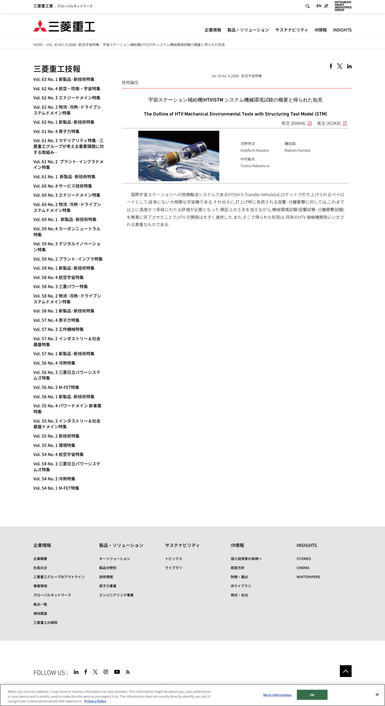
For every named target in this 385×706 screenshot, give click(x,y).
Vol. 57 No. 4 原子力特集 (56, 320)
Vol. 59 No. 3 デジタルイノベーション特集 (66, 246)
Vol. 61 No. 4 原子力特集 (56, 131)
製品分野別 (107, 567)
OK (312, 694)
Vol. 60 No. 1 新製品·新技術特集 (64, 219)
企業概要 (40, 558)
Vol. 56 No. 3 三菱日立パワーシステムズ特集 (66, 375)
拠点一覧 (40, 604)
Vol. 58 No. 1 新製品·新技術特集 (64, 311)
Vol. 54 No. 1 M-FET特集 (56, 488)
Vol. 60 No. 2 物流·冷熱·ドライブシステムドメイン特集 (67, 207)
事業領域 (40, 585)
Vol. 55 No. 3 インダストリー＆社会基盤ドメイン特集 (66, 424)
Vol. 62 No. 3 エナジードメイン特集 (66, 97)
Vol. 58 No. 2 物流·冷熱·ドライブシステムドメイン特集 (67, 299)
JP (326, 7)
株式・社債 (239, 594)
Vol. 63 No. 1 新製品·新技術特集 (64, 79)
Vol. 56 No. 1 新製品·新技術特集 (64, 396)
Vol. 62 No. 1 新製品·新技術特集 (64, 122)
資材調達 (40, 613)
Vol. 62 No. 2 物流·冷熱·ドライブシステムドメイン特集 (67, 110)
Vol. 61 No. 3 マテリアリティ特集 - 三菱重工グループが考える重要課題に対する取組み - (68, 146)
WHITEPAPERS (308, 576)
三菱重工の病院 (45, 622)
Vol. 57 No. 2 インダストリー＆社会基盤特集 (66, 341)
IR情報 (321, 31)
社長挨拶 (40, 567)
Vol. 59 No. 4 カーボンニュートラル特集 (66, 231)
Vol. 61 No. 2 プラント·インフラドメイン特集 (68, 164)
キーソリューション (114, 558)
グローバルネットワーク (63, 7)
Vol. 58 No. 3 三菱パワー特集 (60, 286)
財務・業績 (239, 576)
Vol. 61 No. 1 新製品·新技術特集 (64, 176)
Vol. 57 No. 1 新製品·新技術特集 (64, 353)
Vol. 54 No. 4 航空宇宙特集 (58, 454)
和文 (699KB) (293, 123)
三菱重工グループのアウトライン (59, 576)
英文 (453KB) (329, 123)
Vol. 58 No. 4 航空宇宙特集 (58, 277)
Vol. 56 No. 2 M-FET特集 (56, 387)
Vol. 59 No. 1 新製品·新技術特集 (64, 268)
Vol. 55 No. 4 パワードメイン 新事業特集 (67, 408)
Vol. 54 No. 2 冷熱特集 (54, 478)
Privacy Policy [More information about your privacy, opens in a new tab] (95, 701)
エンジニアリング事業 (116, 594)
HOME (38, 44)
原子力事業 (107, 585)
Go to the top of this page (346, 671)
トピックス (173, 558)
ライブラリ (173, 567)
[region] (192, 695)
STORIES (304, 558)
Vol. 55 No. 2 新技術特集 (56, 436)
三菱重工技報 (57, 68)
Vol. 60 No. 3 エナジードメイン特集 (66, 195)
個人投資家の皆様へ (246, 558)
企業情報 (213, 31)
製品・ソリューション (248, 31)
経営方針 (238, 567)
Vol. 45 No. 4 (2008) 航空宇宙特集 (72, 44)
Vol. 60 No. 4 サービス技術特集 (62, 186)
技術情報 (106, 576)
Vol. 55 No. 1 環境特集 (54, 445)
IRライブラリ (241, 585)
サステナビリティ (291, 31)
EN (318, 7)
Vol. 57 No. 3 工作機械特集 (58, 329)
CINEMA (303, 567)
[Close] (377, 694)
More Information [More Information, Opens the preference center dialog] (277, 694)
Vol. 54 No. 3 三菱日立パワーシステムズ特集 (66, 466)
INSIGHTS (342, 31)
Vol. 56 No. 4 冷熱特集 (54, 363)
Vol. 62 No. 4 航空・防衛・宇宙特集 (66, 88)
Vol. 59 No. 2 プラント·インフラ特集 (68, 259)
